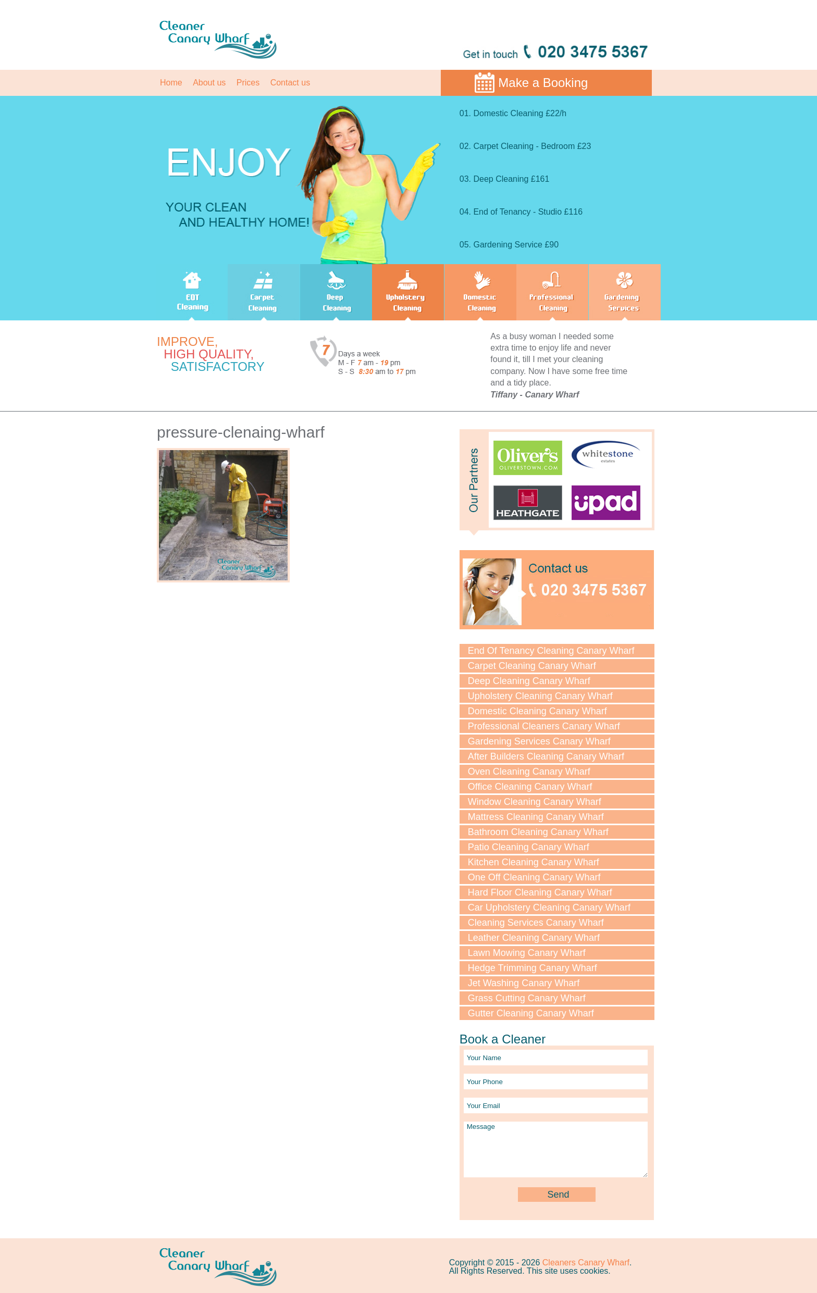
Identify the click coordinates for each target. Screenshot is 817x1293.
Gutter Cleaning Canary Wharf (531, 1013)
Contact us (290, 82)
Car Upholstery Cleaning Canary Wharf (549, 907)
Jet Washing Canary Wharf (523, 983)
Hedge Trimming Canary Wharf (532, 968)
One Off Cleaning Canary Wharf (534, 877)
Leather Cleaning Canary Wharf (534, 938)
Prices (248, 82)
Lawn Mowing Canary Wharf (527, 953)
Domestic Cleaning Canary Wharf (537, 711)
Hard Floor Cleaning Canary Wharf (540, 892)
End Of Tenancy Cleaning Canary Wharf (551, 650)
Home (171, 82)
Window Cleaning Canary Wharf (534, 802)
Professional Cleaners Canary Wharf (544, 726)
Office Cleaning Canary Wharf (530, 786)
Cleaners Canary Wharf (585, 1262)
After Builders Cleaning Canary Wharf (546, 756)
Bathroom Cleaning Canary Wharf (538, 832)
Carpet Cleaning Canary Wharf (532, 666)
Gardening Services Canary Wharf (539, 741)
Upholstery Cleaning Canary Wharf (540, 696)
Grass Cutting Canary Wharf (527, 998)
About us (209, 82)
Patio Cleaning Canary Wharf (528, 847)
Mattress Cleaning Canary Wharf (536, 817)
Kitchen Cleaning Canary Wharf (533, 862)
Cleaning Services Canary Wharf (536, 922)
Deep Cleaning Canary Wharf (529, 681)
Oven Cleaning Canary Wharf (529, 771)
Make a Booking (543, 83)
